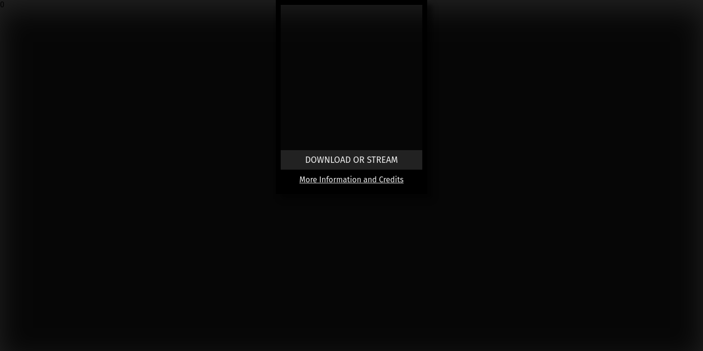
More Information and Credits (351, 179)
